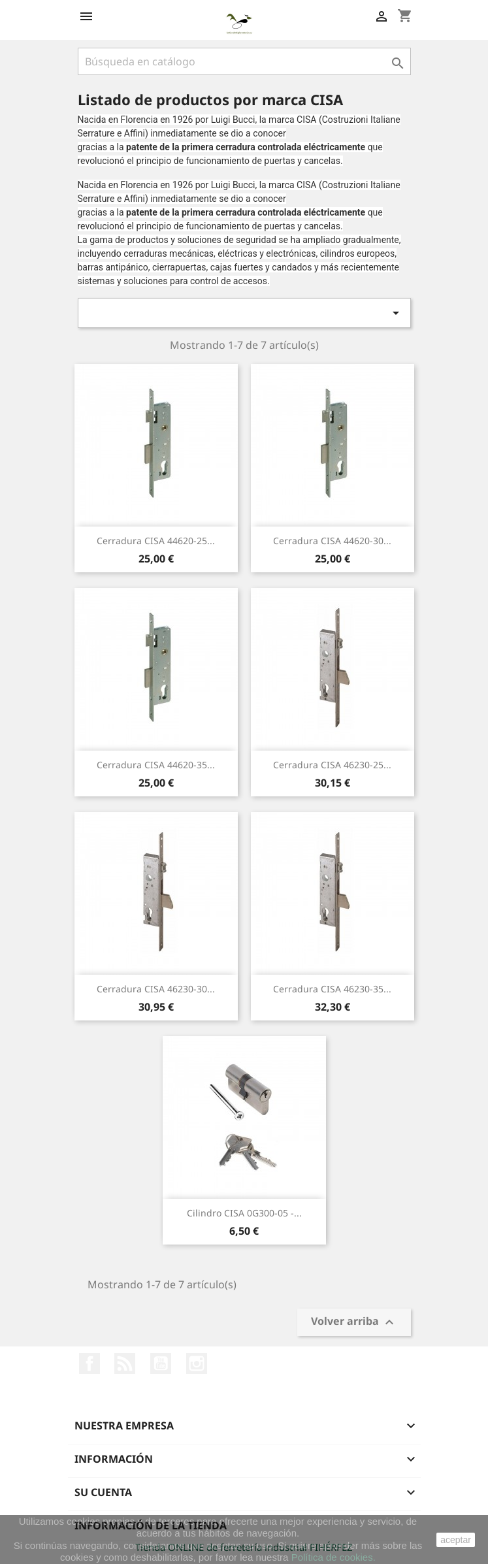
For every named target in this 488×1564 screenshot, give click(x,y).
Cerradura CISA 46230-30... (156, 989)
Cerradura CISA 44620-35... (156, 764)
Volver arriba (354, 1322)
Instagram (196, 1363)
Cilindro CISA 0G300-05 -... (244, 1213)
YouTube (160, 1363)
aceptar (455, 1540)
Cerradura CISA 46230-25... (332, 764)
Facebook (89, 1363)
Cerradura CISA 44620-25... (156, 540)
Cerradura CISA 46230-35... (332, 989)
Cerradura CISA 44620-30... (332, 540)
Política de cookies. (333, 1557)
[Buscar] (244, 61)
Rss (124, 1363)
